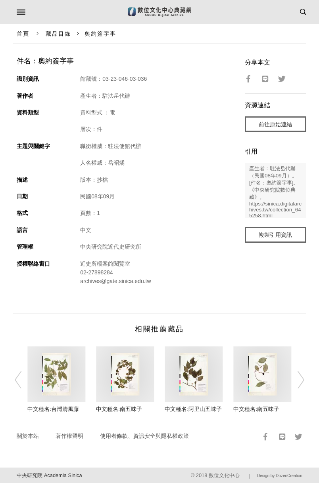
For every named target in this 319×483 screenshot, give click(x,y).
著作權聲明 (69, 436)
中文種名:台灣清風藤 (53, 409)
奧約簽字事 (101, 33)
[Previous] (23, 379)
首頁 (23, 33)
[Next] (295, 379)
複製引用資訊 (275, 235)
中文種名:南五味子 (119, 409)
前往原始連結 (275, 124)
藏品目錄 (58, 33)
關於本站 (28, 436)
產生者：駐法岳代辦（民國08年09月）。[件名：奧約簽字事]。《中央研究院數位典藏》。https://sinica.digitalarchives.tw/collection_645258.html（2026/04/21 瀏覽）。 (275, 190)
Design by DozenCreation (279, 475)
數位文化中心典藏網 (159, 12)
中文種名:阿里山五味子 (193, 409)
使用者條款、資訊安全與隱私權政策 (144, 436)
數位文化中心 (224, 475)
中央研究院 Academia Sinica (49, 475)
